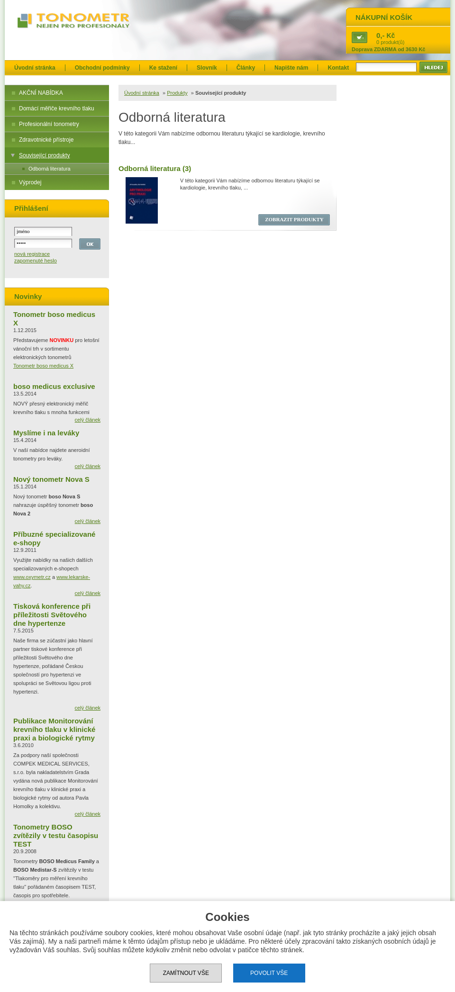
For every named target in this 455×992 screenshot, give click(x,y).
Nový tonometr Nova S (51, 479)
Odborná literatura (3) (154, 168)
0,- (380, 35)
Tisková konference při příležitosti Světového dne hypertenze (52, 614)
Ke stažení (163, 67)
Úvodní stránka (34, 67)
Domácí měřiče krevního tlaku (56, 108)
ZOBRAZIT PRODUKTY (294, 219)
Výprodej (30, 182)
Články (246, 67)
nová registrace (32, 254)
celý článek (87, 420)
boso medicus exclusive (54, 386)
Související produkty (44, 155)
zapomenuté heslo (35, 260)
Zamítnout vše (186, 973)
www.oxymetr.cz (32, 577)
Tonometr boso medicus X (43, 366)
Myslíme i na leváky (46, 433)
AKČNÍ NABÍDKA (41, 93)
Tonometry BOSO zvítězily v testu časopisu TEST (55, 835)
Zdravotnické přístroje (46, 139)
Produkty (177, 93)
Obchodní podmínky (102, 67)
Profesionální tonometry (49, 124)
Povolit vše (269, 973)
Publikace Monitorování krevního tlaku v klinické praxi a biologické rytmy (54, 729)
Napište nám (291, 67)
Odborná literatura (49, 168)
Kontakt (338, 67)
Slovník (207, 67)
